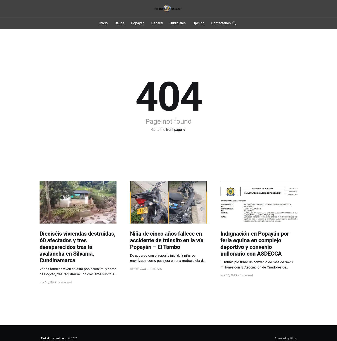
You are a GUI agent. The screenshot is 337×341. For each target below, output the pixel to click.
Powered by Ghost (286, 338)
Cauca (119, 23)
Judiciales (178, 23)
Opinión (198, 23)
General (157, 23)
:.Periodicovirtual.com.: (53, 338)
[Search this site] (234, 23)
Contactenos (221, 23)
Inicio (103, 23)
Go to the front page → (168, 130)
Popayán (137, 23)
